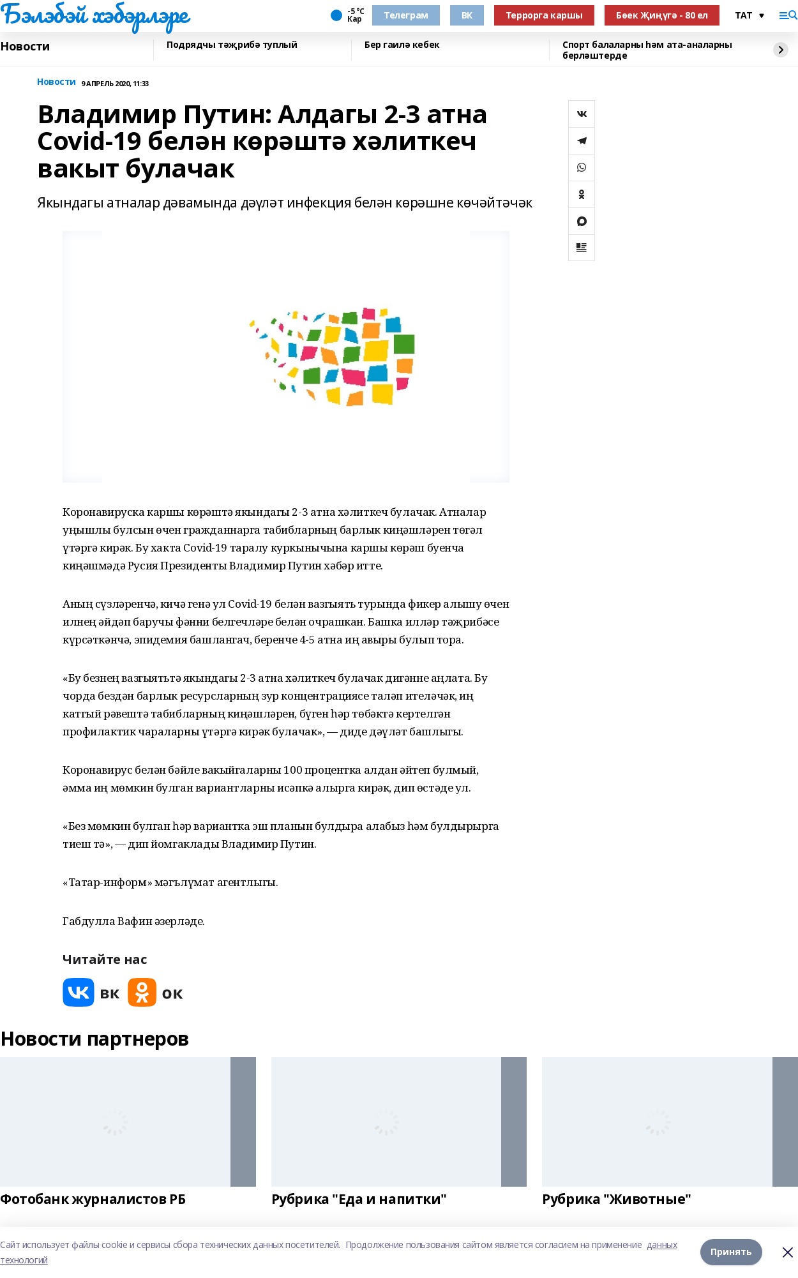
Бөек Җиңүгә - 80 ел (662, 15)
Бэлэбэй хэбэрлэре (94, 13)
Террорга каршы (544, 15)
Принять (731, 1252)
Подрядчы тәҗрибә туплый (232, 45)
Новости (25, 47)
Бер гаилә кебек (402, 45)
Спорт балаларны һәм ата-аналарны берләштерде (647, 50)
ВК (467, 15)
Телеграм (406, 15)
